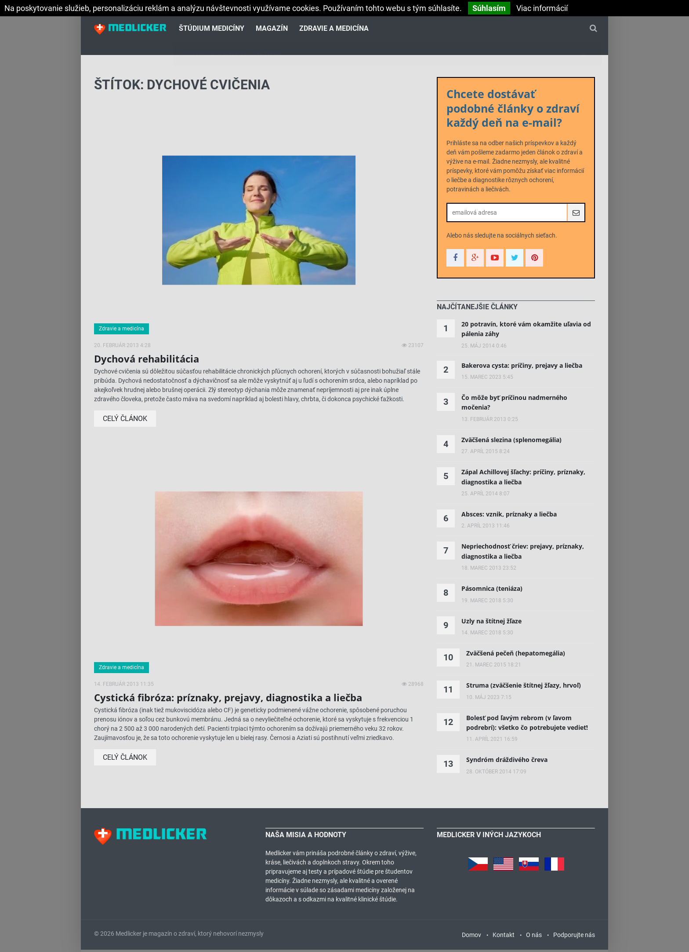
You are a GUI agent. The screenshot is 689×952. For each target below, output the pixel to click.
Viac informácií (542, 8)
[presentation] (477, 309)
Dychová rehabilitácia (146, 361)
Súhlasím (489, 8)
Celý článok (125, 421)
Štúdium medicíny (211, 29)
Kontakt (504, 937)
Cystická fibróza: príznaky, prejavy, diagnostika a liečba (228, 700)
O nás (534, 937)
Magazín (272, 29)
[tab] (477, 309)
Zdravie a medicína (334, 29)
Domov (471, 937)
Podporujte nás (574, 937)
